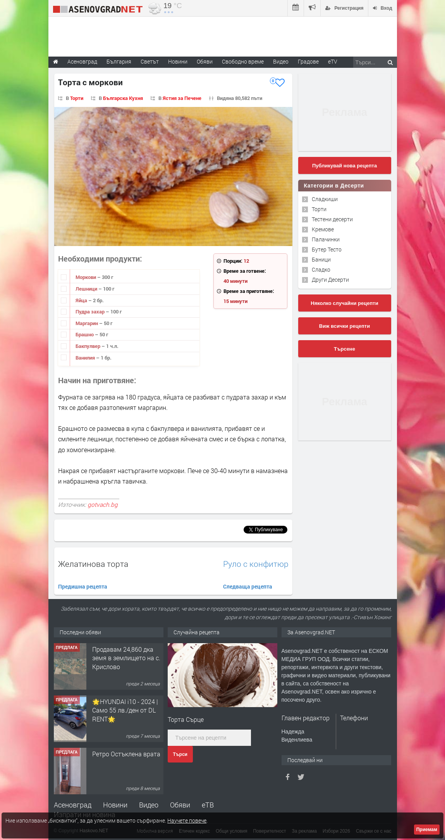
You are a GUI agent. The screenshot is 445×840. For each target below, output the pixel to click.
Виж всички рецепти (344, 326)
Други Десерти (330, 279)
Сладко (321, 269)
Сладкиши (325, 199)
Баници (321, 259)
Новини (177, 61)
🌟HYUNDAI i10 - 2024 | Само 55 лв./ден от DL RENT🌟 (125, 710)
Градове (308, 61)
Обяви (180, 804)
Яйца (82, 300)
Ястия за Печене (182, 98)
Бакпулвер (88, 346)
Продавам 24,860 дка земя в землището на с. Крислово (126, 658)
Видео (148, 804)
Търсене (344, 349)
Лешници (87, 288)
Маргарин (87, 323)
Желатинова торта (93, 563)
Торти (76, 98)
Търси (180, 754)
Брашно (85, 334)
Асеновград (72, 804)
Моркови (86, 277)
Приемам (426, 829)
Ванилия (86, 357)
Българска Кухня (123, 98)
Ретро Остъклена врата (126, 754)
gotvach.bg (103, 504)
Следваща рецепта (247, 586)
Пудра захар (91, 311)
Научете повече (186, 820)
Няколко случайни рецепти (344, 303)
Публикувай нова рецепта (344, 166)
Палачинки (326, 239)
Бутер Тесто (327, 249)
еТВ (208, 804)
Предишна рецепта (82, 586)
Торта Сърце (186, 719)
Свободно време (243, 61)
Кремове (323, 229)
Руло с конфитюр (256, 564)
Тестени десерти (332, 219)
